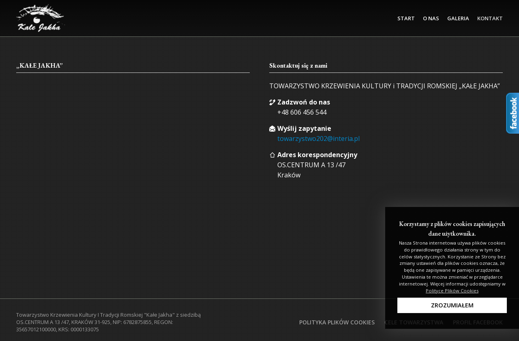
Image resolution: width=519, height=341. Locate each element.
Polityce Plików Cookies (452, 291)
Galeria (458, 18)
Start (406, 18)
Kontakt (490, 18)
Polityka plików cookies (337, 322)
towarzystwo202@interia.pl (318, 138)
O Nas (431, 18)
